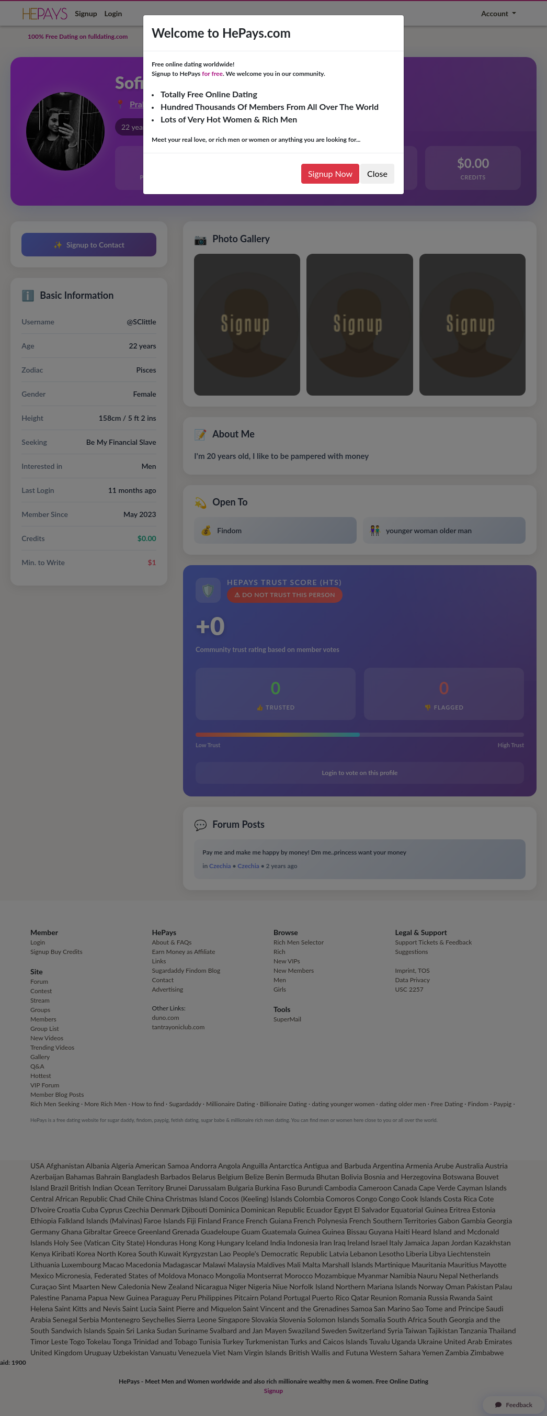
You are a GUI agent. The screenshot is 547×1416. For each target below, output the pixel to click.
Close (377, 173)
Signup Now (330, 173)
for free (212, 73)
